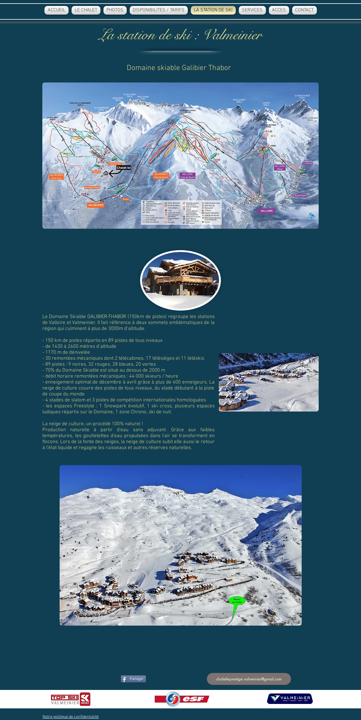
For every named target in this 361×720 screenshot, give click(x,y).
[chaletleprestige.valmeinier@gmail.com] (249, 679)
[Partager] (133, 678)
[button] (71, 716)
